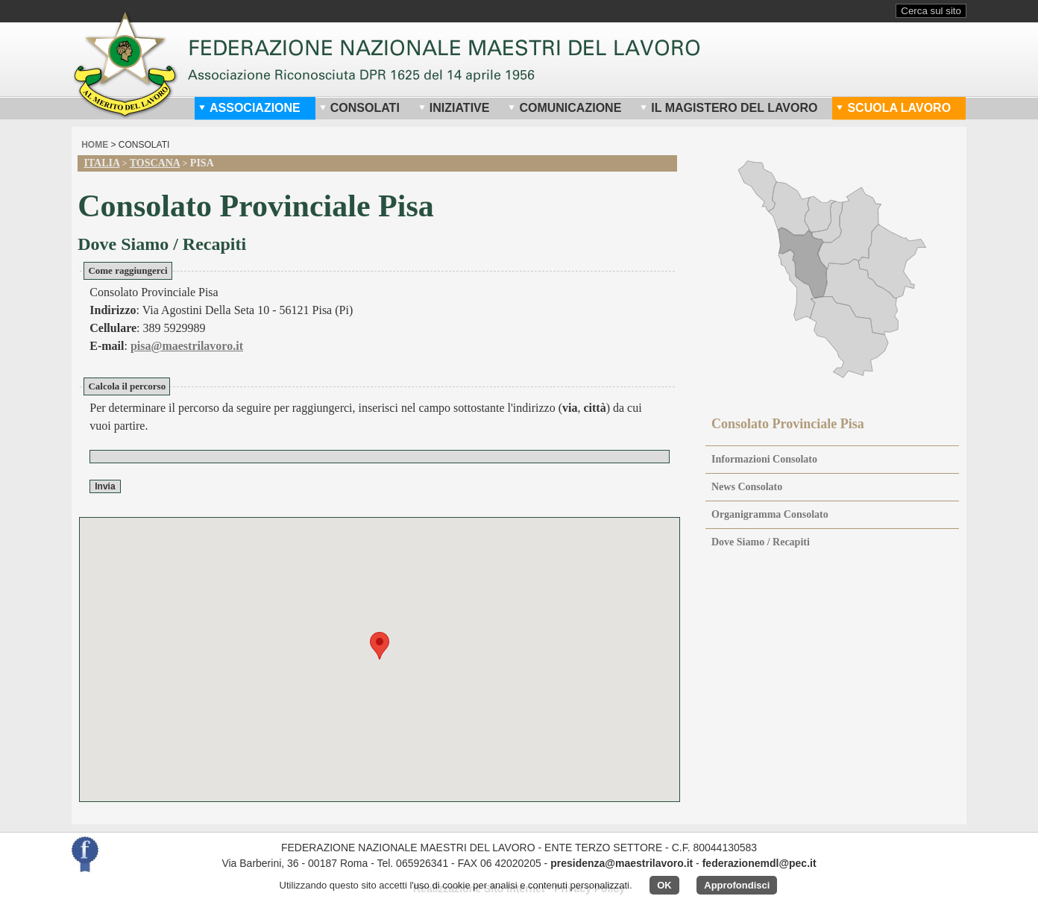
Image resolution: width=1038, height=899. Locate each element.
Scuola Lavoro (893, 107)
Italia (101, 163)
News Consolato (746, 486)
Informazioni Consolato (764, 459)
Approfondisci (737, 885)
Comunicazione (564, 107)
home (94, 145)
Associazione (249, 107)
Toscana (155, 163)
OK (664, 885)
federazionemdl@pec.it (759, 863)
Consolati (359, 107)
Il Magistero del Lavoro (728, 107)
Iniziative (454, 107)
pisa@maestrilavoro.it (186, 345)
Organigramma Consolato (769, 514)
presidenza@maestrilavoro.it (621, 863)
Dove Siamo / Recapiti (760, 542)
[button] (379, 646)
